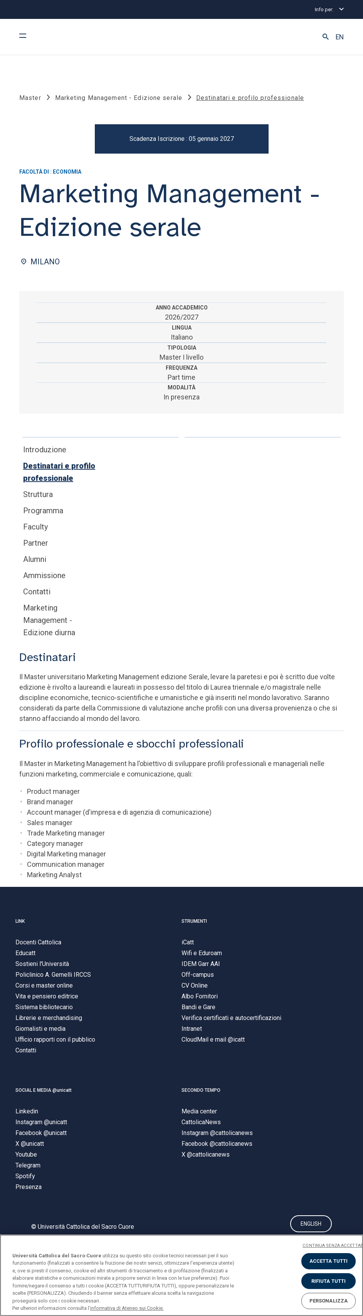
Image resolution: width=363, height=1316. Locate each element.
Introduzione (44, 449)
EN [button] (340, 37)
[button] (325, 37)
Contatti (36, 591)
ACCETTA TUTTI (328, 1261)
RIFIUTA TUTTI (328, 1281)
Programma (43, 510)
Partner (35, 543)
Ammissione (44, 575)
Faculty (35, 526)
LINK (20, 921)
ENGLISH (311, 1224)
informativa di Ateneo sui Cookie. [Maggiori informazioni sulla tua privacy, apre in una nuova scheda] (127, 1308)
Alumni (34, 559)
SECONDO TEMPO (201, 1090)
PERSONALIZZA (328, 1301)
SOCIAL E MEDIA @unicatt (43, 1090)
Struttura (38, 494)
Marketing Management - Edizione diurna (49, 620)
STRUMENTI (194, 921)
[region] (181, 1275)
